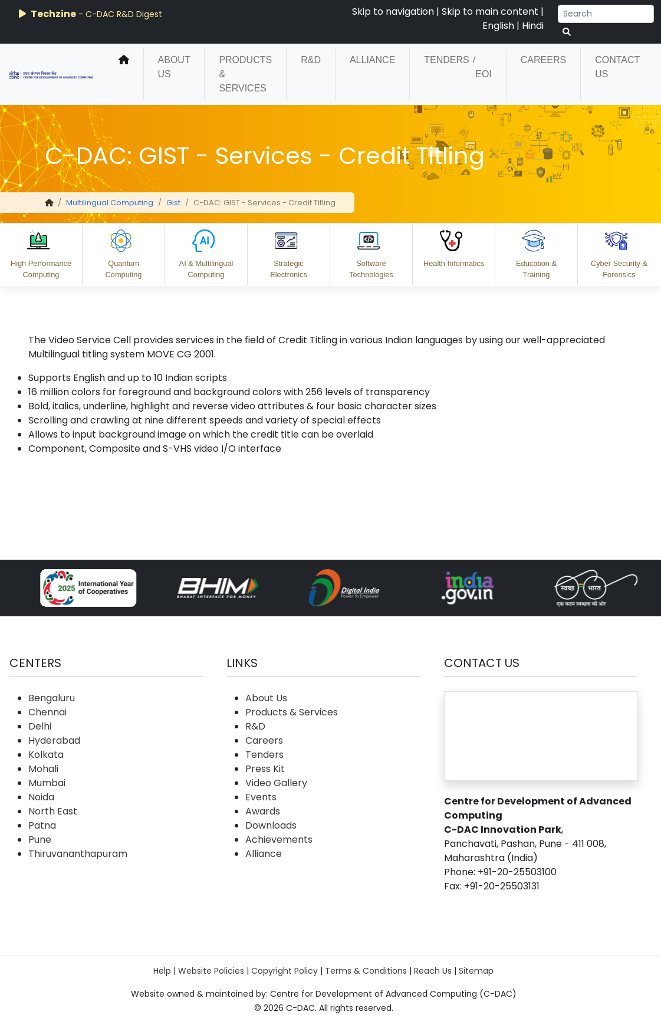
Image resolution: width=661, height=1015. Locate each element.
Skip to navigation (393, 11)
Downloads (271, 825)
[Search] (606, 14)
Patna (42, 825)
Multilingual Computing (109, 203)
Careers (543, 60)
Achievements (279, 839)
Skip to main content (490, 11)
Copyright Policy (284, 971)
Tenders (446, 60)
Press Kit (265, 769)
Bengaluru (51, 698)
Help (162, 971)
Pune (39, 839)
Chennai (47, 712)
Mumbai (46, 783)
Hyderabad (54, 740)
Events (261, 797)
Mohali (43, 769)
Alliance (372, 60)
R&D (311, 60)
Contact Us (617, 67)
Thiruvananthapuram (77, 853)
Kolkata (46, 754)
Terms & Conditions (366, 971)
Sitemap (476, 971)
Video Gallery (276, 783)
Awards (262, 811)
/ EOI (482, 67)
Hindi (533, 25)
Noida (41, 797)
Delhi (39, 726)
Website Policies (211, 971)
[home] (123, 74)
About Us (174, 67)
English (498, 25)
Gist (173, 203)
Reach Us (433, 971)
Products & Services (245, 74)
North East (52, 811)
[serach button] (566, 32)
